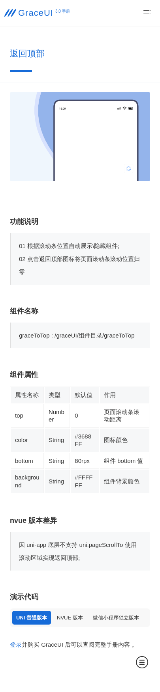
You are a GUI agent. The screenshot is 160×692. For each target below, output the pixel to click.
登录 (16, 644)
